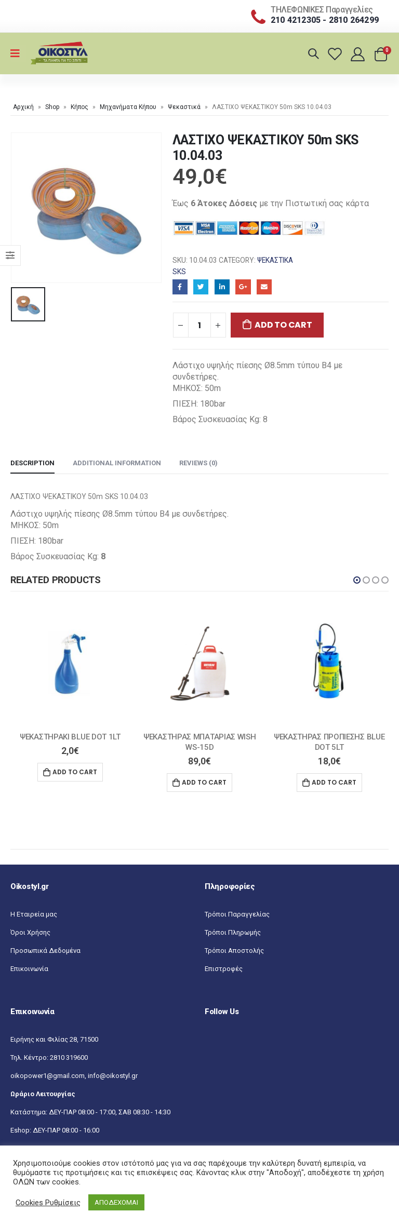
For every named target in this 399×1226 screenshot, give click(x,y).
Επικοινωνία (29, 969)
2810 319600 (69, 1058)
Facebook (180, 286)
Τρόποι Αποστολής (234, 951)
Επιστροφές (224, 969)
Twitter (200, 286)
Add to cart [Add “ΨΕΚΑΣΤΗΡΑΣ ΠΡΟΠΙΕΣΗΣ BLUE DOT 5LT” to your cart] (334, 782)
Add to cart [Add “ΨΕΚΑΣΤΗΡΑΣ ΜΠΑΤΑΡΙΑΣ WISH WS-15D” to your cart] (204, 782)
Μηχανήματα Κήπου (128, 107)
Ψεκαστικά (184, 107)
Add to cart (283, 325)
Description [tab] (32, 463)
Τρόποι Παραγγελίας (237, 915)
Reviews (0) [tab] (198, 463)
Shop (52, 107)
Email (264, 286)
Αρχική (23, 107)
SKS (179, 271)
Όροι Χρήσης (30, 933)
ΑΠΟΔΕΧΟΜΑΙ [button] (116, 1202)
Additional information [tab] (117, 463)
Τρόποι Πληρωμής (233, 933)
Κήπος (79, 107)
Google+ (242, 286)
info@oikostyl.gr (113, 1076)
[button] (357, 580)
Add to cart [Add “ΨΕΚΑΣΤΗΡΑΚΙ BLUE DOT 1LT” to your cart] (74, 771)
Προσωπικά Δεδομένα (45, 951)
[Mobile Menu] (18, 53)
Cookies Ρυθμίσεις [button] (48, 1202)
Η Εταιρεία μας (33, 915)
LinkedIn (222, 286)
